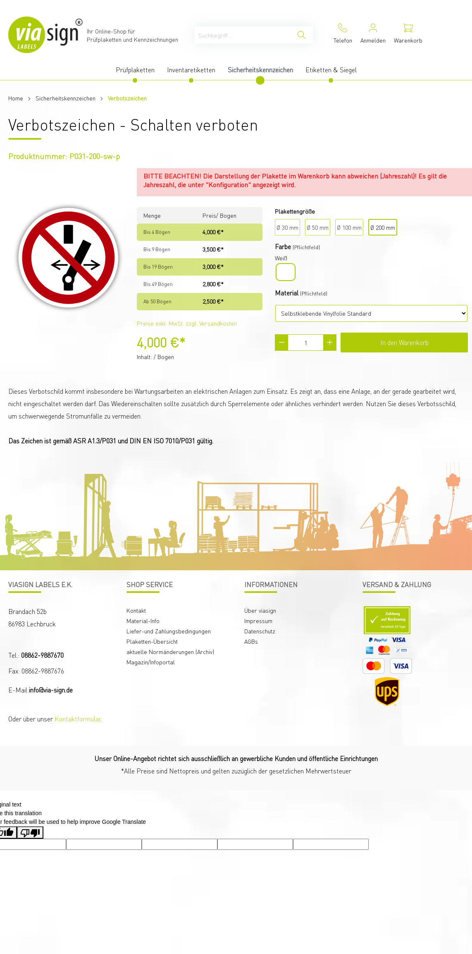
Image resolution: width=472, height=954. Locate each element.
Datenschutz (259, 631)
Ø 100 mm (349, 227)
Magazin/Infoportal (150, 662)
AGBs (251, 641)
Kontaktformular (77, 718)
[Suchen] (301, 34)
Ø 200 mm (382, 227)
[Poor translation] (30, 832)
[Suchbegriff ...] (243, 34)
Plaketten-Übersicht (152, 641)
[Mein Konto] (373, 35)
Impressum (258, 620)
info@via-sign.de (51, 689)
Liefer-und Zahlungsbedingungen (168, 631)
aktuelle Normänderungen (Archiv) (170, 651)
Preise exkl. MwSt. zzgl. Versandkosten (187, 323)
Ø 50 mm (318, 227)
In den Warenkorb (404, 342)
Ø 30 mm (287, 227)
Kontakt (136, 610)
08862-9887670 (42, 655)
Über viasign (260, 610)
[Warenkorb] (408, 35)
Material (286, 293)
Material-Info (143, 620)
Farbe (283, 246)
